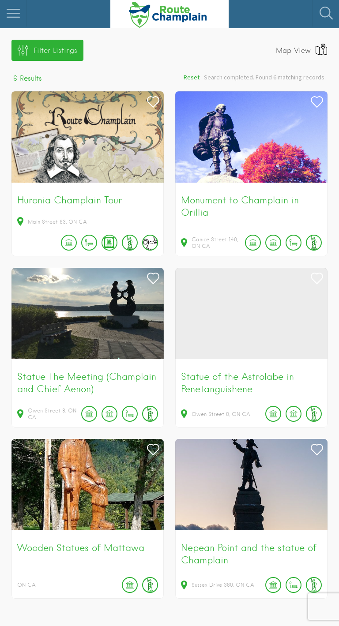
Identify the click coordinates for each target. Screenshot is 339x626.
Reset (192, 77)
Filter (55, 50)
